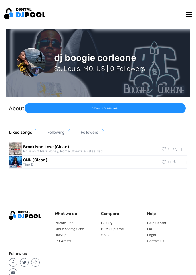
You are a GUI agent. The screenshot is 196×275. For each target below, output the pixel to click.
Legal (151, 235)
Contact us (155, 241)
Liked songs (23, 132)
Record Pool (64, 223)
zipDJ (105, 235)
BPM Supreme (112, 229)
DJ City (106, 223)
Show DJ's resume (105, 108)
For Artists (63, 241)
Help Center (156, 223)
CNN (35, 160)
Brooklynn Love (46, 146)
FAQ (150, 229)
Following (58, 132)
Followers (92, 132)
